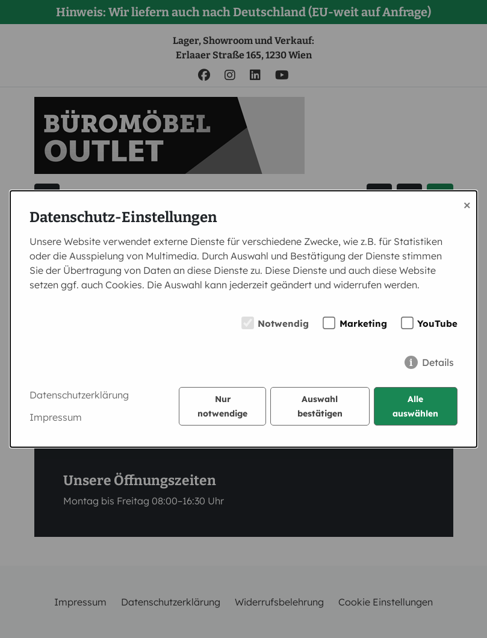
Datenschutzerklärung (79, 395)
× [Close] (467, 204)
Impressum (55, 417)
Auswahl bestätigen (320, 406)
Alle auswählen (415, 406)
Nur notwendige (222, 406)
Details (438, 362)
